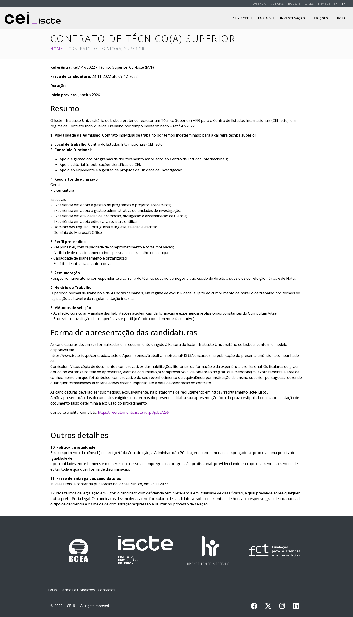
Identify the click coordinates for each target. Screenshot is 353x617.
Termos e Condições (77, 589)
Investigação (294, 18)
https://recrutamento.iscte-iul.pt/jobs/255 (133, 412)
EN (344, 3)
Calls (309, 3)
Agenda (259, 3)
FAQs (52, 589)
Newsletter (327, 3)
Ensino (266, 18)
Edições (322, 18)
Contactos (106, 589)
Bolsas (294, 3)
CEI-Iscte (242, 18)
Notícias (277, 3)
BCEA (341, 18)
